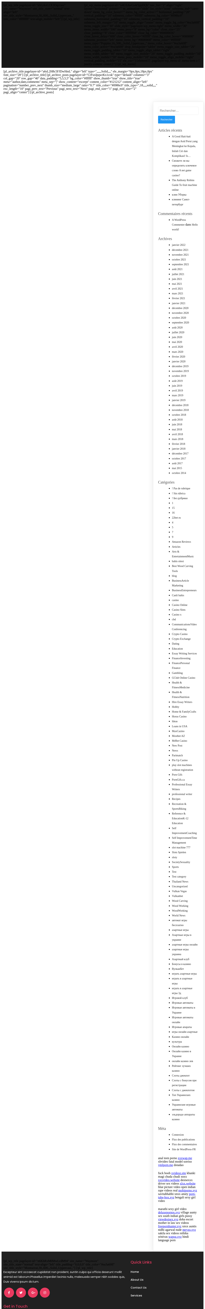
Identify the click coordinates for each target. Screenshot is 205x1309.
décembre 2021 (180, 239)
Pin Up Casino (180, 749)
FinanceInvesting (181, 648)
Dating (175, 633)
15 (173, 497)
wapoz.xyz (175, 1226)
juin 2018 (177, 414)
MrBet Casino (179, 730)
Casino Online (180, 594)
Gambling (177, 662)
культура (177, 1031)
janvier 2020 (178, 351)
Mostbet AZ (178, 725)
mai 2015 (177, 457)
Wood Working (180, 895)
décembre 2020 (180, 297)
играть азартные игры (184, 963)
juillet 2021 (178, 263)
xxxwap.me (185, 1147)
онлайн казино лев (182, 1050)
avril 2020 (177, 336)
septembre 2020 (180, 312)
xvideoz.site (178, 1162)
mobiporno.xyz (187, 1180)
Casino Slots (178, 599)
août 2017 (177, 453)
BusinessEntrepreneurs (184, 580)
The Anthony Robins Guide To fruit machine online (184, 174)
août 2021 (177, 258)
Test (174, 861)
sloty (174, 847)
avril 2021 (177, 278)
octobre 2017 (179, 448)
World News (178, 905)
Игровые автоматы (182, 992)
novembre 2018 (180, 399)
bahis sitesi (178, 550)
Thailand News (180, 871)
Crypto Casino (180, 623)
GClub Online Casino (183, 667)
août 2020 (177, 317)
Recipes (176, 788)
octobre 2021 (179, 249)
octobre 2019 (179, 365)
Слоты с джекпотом (183, 1079)
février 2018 (178, 433)
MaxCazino (178, 720)
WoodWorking (180, 900)
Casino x (176, 604)
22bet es (176, 507)
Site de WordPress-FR (184, 1139)
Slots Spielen (179, 841)
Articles (176, 536)
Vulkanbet (177, 885)
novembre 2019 (180, 360)
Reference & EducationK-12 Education (180, 808)
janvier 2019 (178, 389)
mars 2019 (177, 385)
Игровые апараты (182, 1016)
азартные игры (180, 919)
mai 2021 (177, 273)
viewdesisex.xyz (168, 1209)
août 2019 (177, 370)
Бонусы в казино (181, 953)
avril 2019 (177, 380)
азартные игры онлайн (185, 934)
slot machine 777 (181, 837)
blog (174, 565)
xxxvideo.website (169, 1169)
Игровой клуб (180, 987)
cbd (174, 609)
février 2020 (178, 346)
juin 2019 (177, 375)
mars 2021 (177, 283)
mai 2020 (177, 331)
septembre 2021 (180, 254)
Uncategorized (180, 876)
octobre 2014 (179, 462)
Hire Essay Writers (182, 691)
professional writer (182, 783)
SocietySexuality (181, 851)
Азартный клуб (180, 948)
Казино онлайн (180, 1026)
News (175, 740)
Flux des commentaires (184, 1134)
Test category (179, 866)
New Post (177, 735)
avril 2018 (177, 423)
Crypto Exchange (181, 628)
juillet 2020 (178, 322)
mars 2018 (177, 428)
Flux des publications (183, 1129)
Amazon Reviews (181, 531)
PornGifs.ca (178, 769)
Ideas (175, 710)
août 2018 (177, 409)
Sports (175, 856)
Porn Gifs (177, 764)
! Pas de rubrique (181, 478)
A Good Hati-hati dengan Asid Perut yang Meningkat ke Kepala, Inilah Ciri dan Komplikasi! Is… (185, 136)
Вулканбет (178, 958)
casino (175, 589)
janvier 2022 (178, 234)
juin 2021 (177, 268)
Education (177, 638)
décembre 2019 (180, 355)
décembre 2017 (180, 443)
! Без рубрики (180, 487)
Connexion (178, 1124)
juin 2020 (177, 326)
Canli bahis (178, 585)
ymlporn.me (165, 1154)
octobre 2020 (179, 307)
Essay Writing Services (184, 643)
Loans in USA (179, 716)
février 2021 (178, 287)
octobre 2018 (179, 404)
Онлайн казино (180, 1036)
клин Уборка (179, 184)
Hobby (175, 696)
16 (173, 502)
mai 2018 (177, 419)
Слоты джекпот (181, 1065)
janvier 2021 (178, 292)
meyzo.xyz (189, 1219)
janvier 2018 (178, 438)
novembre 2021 (180, 244)
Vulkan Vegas (179, 880)
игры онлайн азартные (185, 1021)
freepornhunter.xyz (169, 1215)
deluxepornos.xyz (169, 1202)
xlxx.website (187, 1173)
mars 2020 (177, 341)
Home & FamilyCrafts (184, 701)
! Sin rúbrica (178, 483)
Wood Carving (180, 890)
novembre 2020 (180, 302)
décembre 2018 (180, 394)
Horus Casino (179, 706)
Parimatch (177, 745)
